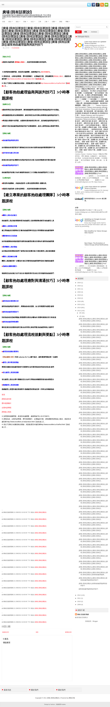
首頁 (3, 4)
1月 (80, 316)
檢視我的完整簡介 (81, 617)
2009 (79, 604)
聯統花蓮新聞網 (83, 614)
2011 (79, 598)
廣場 (60, 21)
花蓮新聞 (58, 704)
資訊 (78, 32)
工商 (39, 21)
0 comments (15, 48)
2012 (79, 595)
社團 (55, 20)
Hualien (63, 704)
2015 (79, 304)
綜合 (19, 20)
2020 (79, 292)
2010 (79, 601)
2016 (79, 301)
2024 (79, 282)
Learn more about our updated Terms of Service (95, 42)
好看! (76, 207)
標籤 (85, 32)
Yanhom (52, 704)
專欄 (68, 20)
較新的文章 (5, 632)
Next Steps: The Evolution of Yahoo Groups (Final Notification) (96, 244)
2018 (79, 298)
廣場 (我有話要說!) (17, 11)
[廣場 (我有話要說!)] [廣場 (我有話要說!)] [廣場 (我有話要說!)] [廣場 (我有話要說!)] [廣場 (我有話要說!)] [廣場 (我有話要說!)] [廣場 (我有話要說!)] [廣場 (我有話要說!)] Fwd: (96, 259)
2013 (79, 310)
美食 (26, 20)
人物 (47, 20)
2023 (79, 286)
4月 (80, 313)
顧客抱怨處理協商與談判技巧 (88, 589)
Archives (94, 32)
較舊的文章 (68, 632)
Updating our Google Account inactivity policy (95, 220)
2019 (79, 295)
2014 (79, 307)
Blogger (95, 621)
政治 (11, 20)
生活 (34, 20)
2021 (79, 289)
